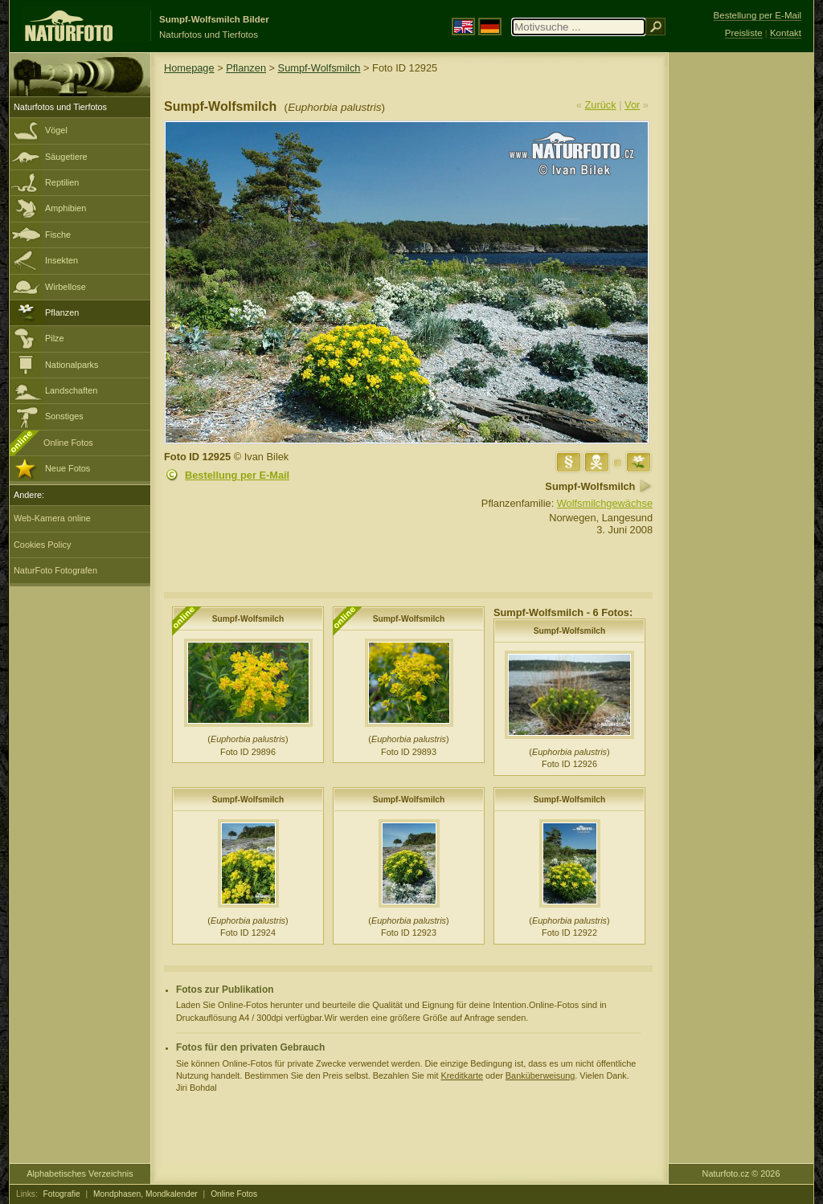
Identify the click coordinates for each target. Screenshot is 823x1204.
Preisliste (744, 33)
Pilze (54, 338)
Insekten (61, 260)
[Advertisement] (741, 309)
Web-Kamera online (52, 518)
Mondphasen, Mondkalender (145, 1194)
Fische (58, 234)
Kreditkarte (461, 1075)
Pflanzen (62, 312)
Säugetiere (66, 156)
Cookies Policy (42, 544)
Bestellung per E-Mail (237, 475)
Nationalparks (72, 364)
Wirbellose (65, 287)
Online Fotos (68, 442)
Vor (632, 105)
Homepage (189, 68)
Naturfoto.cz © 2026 (741, 1173)
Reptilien (62, 182)
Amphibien (65, 208)
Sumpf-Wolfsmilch (319, 68)
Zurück (600, 105)
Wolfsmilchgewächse (605, 503)
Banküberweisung (540, 1075)
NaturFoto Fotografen (55, 570)
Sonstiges (64, 416)
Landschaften (71, 390)
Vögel (56, 130)
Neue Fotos (67, 468)
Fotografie (61, 1194)
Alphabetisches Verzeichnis (80, 1173)
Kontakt (785, 33)
